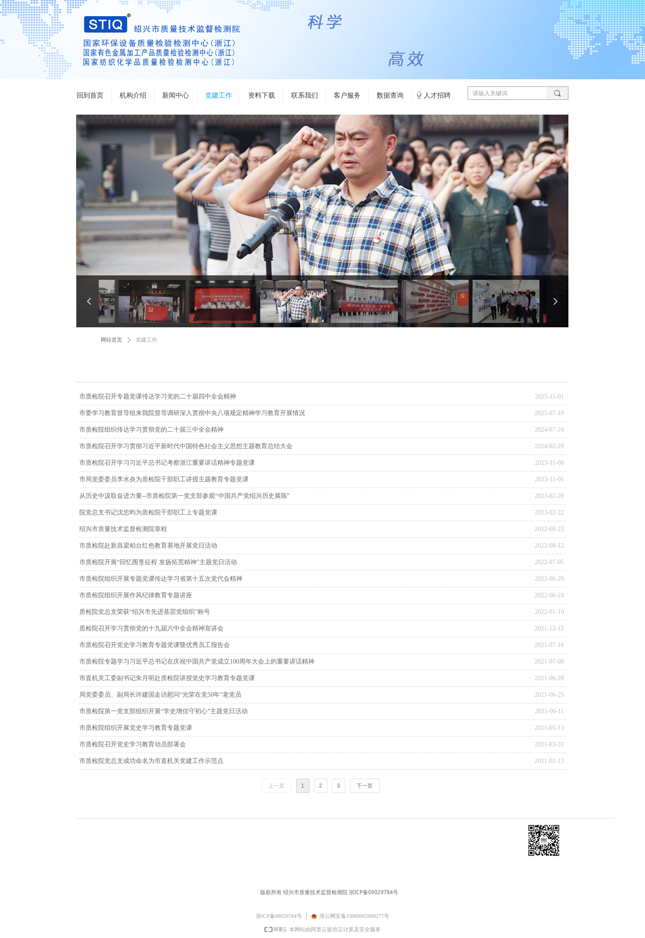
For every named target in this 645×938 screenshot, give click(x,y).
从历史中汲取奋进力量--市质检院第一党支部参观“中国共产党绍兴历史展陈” (184, 496)
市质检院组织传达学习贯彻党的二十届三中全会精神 (151, 429)
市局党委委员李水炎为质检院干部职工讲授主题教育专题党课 (164, 479)
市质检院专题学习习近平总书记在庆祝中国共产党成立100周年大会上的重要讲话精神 (196, 661)
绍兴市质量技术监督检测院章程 (123, 529)
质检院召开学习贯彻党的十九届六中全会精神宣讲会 (151, 628)
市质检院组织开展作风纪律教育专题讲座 (135, 595)
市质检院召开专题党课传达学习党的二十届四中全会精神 (157, 396)
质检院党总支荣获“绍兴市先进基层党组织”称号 (144, 611)
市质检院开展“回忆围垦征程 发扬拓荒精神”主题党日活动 (158, 562)
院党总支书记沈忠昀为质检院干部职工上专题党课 (148, 512)
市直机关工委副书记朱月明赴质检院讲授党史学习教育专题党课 (167, 678)
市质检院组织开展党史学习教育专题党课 (135, 727)
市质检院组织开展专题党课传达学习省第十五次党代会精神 (160, 578)
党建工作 (146, 340)
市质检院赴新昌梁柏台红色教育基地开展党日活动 (148, 545)
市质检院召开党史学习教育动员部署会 (132, 744)
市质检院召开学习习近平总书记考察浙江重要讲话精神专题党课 (167, 462)
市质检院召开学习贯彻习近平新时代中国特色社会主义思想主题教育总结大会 (185, 446)
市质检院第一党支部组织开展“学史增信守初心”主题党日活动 (163, 711)
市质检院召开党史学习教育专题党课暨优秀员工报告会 (154, 645)
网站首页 (111, 340)
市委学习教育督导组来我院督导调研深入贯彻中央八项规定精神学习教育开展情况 (192, 413)
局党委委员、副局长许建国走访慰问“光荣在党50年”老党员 (160, 694)
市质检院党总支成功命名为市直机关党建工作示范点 (151, 761)
